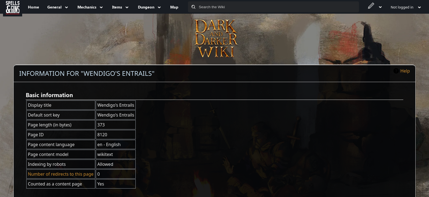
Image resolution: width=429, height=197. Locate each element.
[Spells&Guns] (12, 7)
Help (405, 71)
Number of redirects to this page (61, 174)
